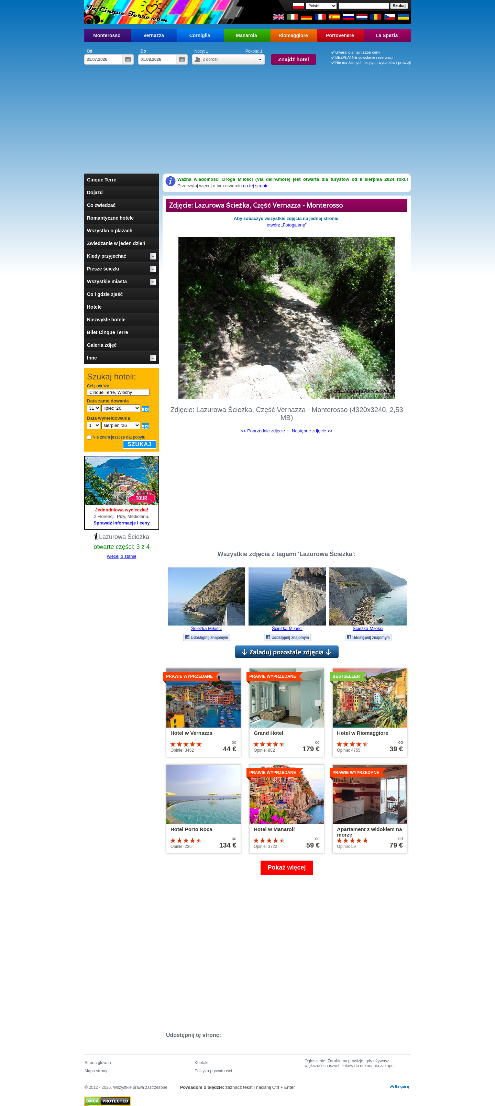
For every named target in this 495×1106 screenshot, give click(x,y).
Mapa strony (96, 1071)
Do (143, 51)
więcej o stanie (121, 556)
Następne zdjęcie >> (312, 430)
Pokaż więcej (286, 867)
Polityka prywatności (213, 1071)
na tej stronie (255, 185)
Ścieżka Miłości (206, 628)
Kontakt (202, 1062)
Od (89, 51)
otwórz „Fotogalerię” (287, 225)
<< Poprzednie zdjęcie (263, 430)
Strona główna (98, 1062)
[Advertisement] (247, 122)
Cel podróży (98, 386)
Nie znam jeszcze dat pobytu (118, 437)
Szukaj (140, 444)
